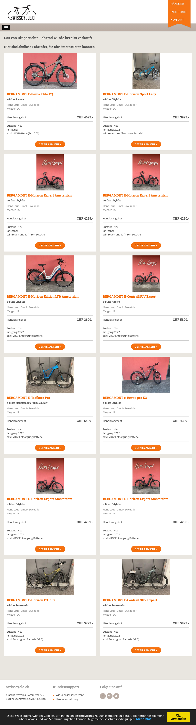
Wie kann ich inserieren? (70, 695)
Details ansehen (50, 144)
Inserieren (179, 12)
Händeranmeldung (67, 699)
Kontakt (177, 20)
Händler (177, 4)
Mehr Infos (143, 720)
